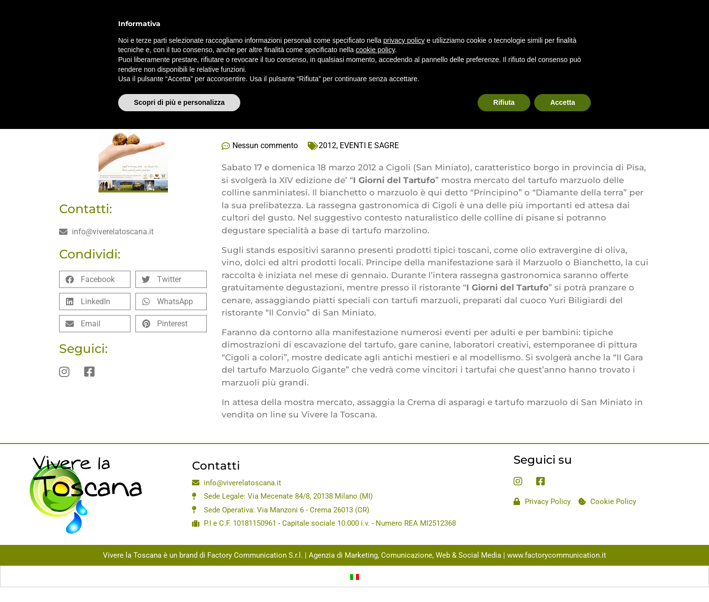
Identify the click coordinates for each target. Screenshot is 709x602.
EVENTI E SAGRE (369, 145)
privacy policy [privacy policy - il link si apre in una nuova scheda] (404, 20)
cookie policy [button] (375, 29)
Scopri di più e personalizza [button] (179, 82)
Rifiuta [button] (504, 82)
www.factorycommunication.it (556, 555)
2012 (327, 145)
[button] (94, 279)
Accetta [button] (562, 82)
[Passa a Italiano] (354, 576)
